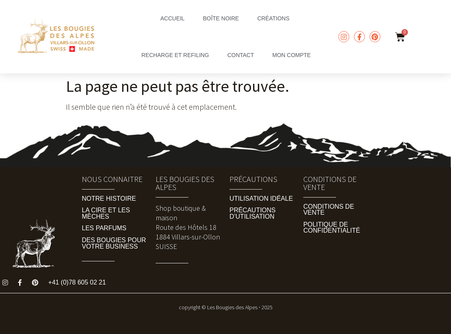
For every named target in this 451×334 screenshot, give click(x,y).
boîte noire (221, 18)
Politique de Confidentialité (331, 227)
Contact (240, 55)
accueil (172, 18)
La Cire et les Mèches (106, 213)
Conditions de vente (328, 209)
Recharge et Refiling (175, 55)
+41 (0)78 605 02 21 (77, 282)
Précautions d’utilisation (252, 213)
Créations (273, 18)
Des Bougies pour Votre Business (114, 243)
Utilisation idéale (261, 198)
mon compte (291, 55)
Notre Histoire (109, 198)
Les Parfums (104, 228)
